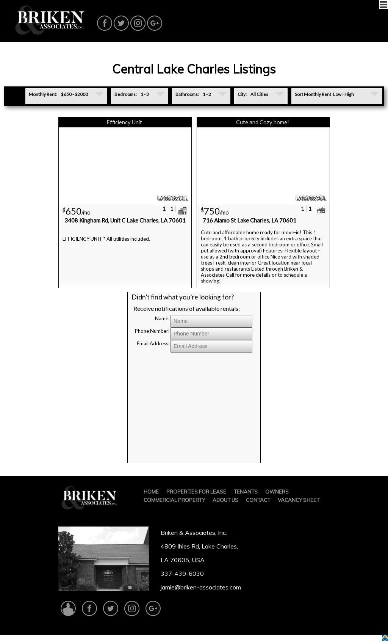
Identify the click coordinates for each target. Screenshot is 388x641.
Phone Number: (152, 331)
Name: (162, 318)
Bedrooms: (125, 94)
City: (242, 94)
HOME (151, 492)
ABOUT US (225, 500)
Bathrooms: (187, 94)
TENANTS (246, 492)
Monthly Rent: (43, 94)
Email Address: (153, 343)
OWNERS (277, 492)
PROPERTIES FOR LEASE (196, 492)
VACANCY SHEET (298, 500)
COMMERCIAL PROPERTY (174, 500)
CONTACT (258, 500)
